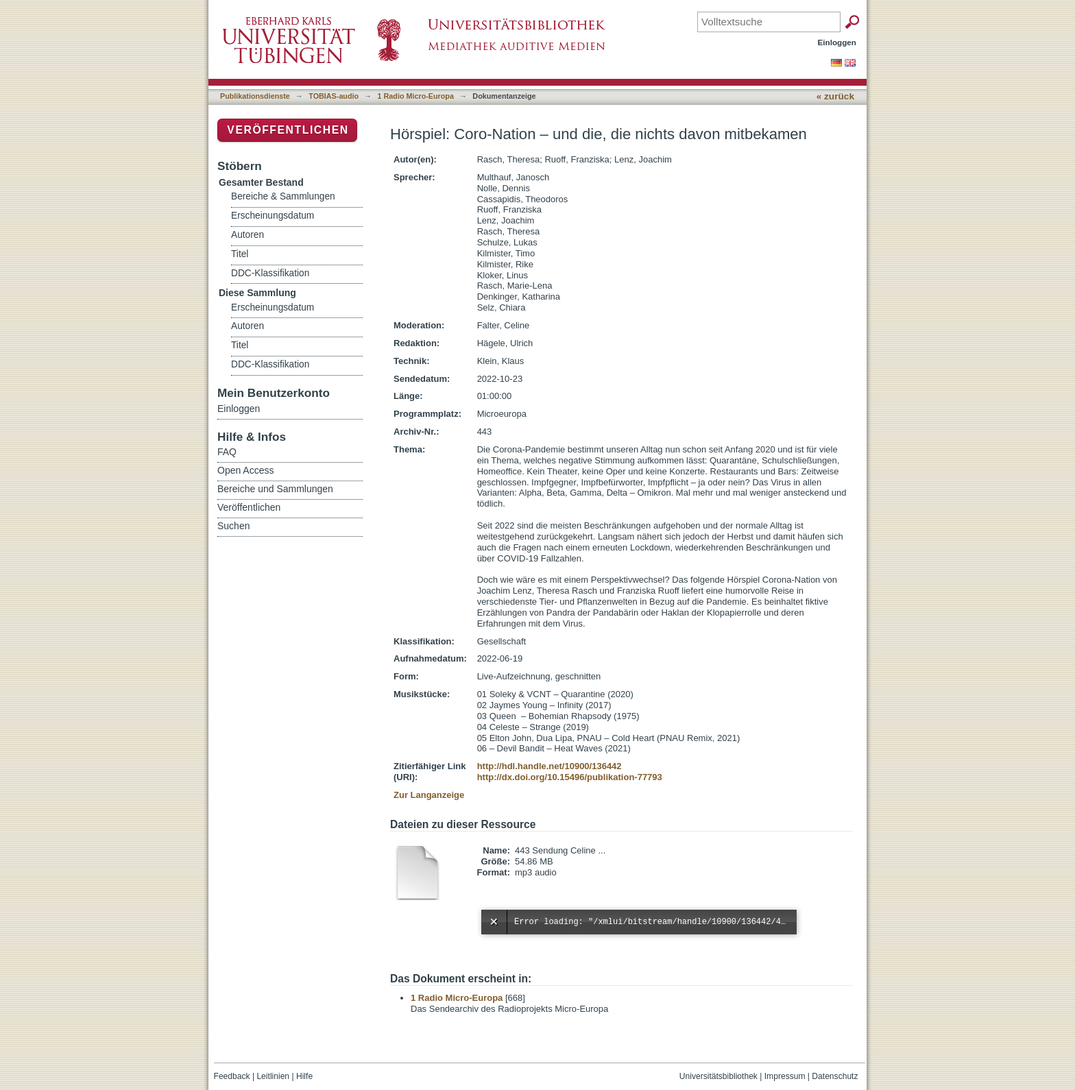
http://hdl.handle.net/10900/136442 (549, 766)
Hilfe (304, 1076)
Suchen (233, 525)
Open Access (245, 470)
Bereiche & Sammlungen (283, 196)
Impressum (785, 1076)
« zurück (835, 96)
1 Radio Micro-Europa (416, 96)
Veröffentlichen (287, 130)
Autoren (247, 235)
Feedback (232, 1076)
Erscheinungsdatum (272, 215)
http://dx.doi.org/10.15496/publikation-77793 (569, 777)
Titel (239, 254)
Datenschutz (835, 1076)
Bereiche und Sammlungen (275, 488)
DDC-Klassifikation (270, 273)
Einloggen (837, 42)
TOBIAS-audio (334, 96)
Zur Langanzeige (429, 795)
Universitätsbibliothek (718, 1076)
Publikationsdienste (255, 96)
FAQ (227, 451)
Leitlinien (272, 1076)
